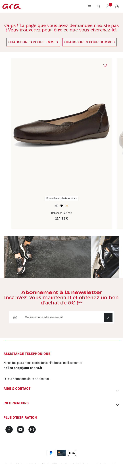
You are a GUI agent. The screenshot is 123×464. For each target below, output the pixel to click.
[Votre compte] (107, 6)
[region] (61, 144)
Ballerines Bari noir (61, 213)
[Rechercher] (98, 6)
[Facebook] (9, 429)
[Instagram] (32, 429)
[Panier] (117, 6)
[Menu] (89, 6)
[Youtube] (20, 429)
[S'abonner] (108, 317)
